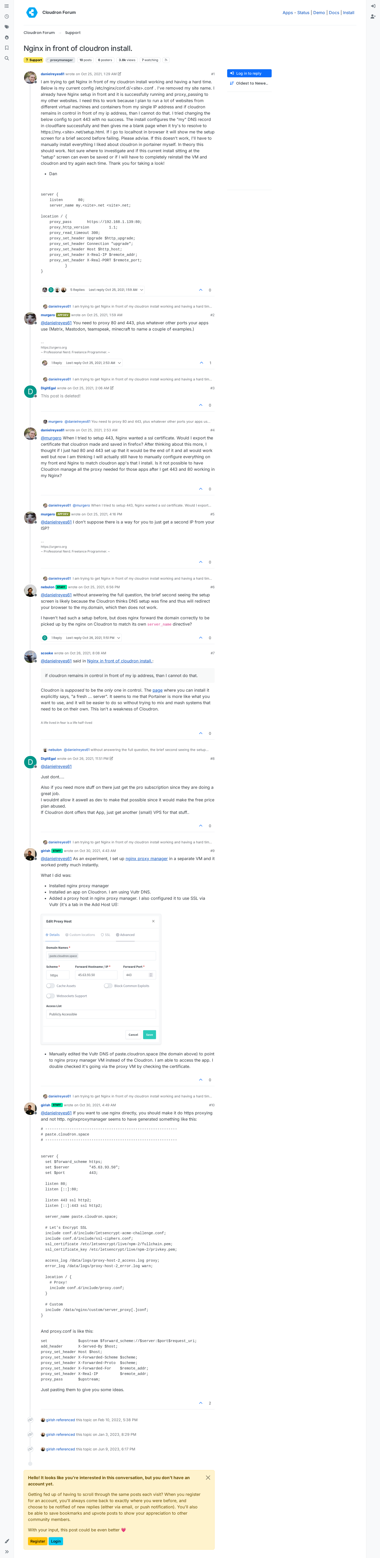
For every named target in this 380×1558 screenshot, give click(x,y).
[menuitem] (373, 6)
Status (303, 12)
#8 (212, 758)
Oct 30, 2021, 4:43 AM (98, 851)
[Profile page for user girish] (30, 854)
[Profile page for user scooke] (30, 656)
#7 (213, 653)
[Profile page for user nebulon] (30, 590)
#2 (212, 315)
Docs (334, 12)
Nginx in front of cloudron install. (119, 660)
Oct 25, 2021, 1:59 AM (104, 315)
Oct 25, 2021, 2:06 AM (91, 388)
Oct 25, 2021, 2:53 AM (99, 430)
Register (37, 1541)
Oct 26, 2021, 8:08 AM (88, 653)
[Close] (208, 1477)
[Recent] (7, 17)
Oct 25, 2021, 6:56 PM (102, 587)
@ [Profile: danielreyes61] (56, 322)
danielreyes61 (52, 74)
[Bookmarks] (7, 48)
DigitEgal (48, 388)
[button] (7, 1541)
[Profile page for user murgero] (30, 318)
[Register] (373, 17)
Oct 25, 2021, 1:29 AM (99, 74)
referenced (65, 1420)
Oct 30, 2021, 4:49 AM (98, 1105)
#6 (212, 587)
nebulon (47, 587)
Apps (288, 12)
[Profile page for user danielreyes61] (30, 77)
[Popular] (7, 37)
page (158, 690)
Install (348, 12)
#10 (212, 1105)
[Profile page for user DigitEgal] (30, 391)
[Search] (7, 58)
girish (45, 851)
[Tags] (7, 27)
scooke (47, 653)
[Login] (373, 6)
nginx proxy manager (147, 858)
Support (33, 60)
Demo (319, 12)
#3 (212, 388)
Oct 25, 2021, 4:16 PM (104, 514)
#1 (213, 74)
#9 (212, 851)
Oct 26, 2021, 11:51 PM (91, 758)
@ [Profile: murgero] (51, 437)
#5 (212, 514)
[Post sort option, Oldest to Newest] (249, 83)
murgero (48, 315)
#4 (212, 430)
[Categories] (7, 6)
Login (56, 1541)
